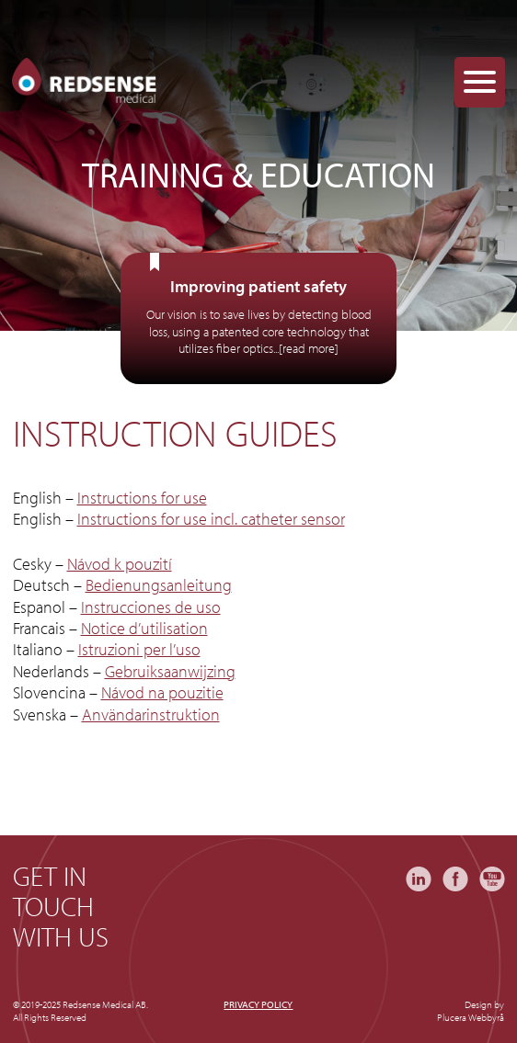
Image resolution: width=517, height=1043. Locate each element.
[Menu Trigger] (479, 82)
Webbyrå (486, 1017)
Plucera (451, 1017)
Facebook (455, 879)
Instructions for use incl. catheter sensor (211, 518)
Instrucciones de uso (151, 607)
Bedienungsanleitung (159, 584)
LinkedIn (418, 879)
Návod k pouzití (119, 563)
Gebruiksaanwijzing (170, 671)
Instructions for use (142, 497)
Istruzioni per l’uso (139, 649)
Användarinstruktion (151, 714)
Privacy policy (258, 1004)
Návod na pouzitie (162, 692)
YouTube (492, 879)
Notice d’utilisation (144, 628)
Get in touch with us (61, 906)
